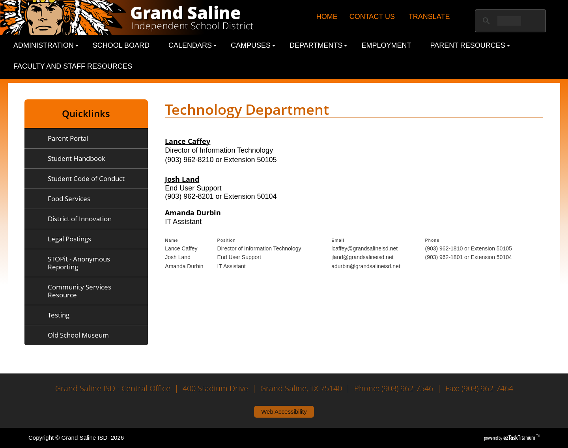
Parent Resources (470, 45)
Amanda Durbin (193, 213)
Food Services (69, 198)
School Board (121, 45)
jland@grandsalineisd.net (362, 257)
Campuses (253, 45)
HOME (327, 17)
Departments (318, 45)
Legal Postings (69, 238)
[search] (509, 21)
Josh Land (182, 179)
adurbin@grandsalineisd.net (365, 266)
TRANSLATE (429, 17)
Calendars (192, 45)
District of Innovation (80, 218)
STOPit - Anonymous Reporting (79, 262)
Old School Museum (78, 335)
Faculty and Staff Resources (72, 66)
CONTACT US (372, 17)
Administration (45, 45)
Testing (58, 314)
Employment (386, 45)
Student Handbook (76, 158)
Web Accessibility (284, 411)
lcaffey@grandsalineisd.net (364, 248)
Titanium (519, 437)
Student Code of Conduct (86, 178)
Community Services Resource (79, 290)
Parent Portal (68, 138)
